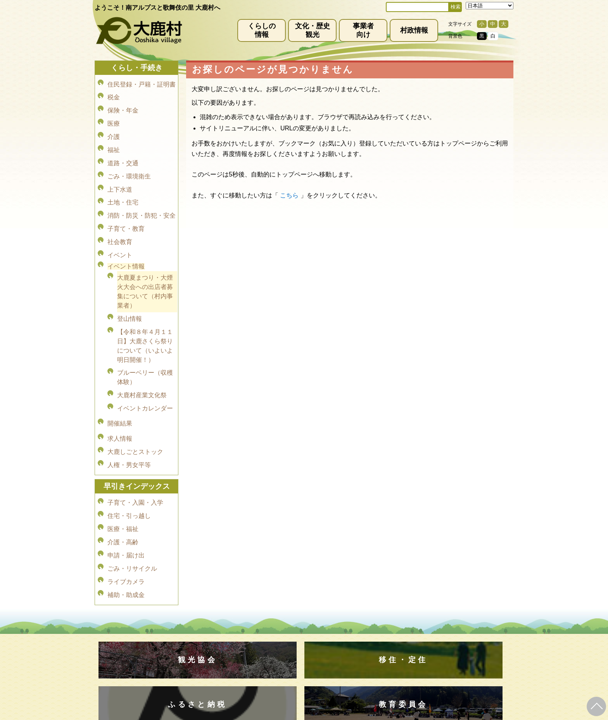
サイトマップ (316, 620)
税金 (113, 94)
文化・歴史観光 (312, 30)
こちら (289, 195)
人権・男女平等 (129, 409)
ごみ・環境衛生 (129, 159)
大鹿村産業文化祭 (142, 353)
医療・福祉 (122, 466)
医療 (113, 115)
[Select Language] (489, 5)
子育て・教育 (126, 202)
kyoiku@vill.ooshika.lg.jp (269, 678)
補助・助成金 (126, 521)
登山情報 (129, 283)
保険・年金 (122, 105)
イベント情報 (126, 234)
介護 (113, 126)
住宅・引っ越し (129, 455)
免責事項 (213, 620)
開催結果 (119, 375)
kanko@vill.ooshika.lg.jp (385, 649)
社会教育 (119, 213)
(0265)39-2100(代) (328, 672)
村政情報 (414, 30)
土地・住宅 (122, 181)
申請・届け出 (126, 488)
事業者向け (363, 30)
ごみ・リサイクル (132, 499)
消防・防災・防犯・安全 (141, 192)
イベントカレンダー (145, 364)
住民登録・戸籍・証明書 (141, 83)
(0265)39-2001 (313, 642)
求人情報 (119, 387)
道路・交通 (122, 148)
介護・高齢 (122, 477)
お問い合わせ (392, 620)
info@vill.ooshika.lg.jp (262, 649)
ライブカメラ (126, 510)
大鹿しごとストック (135, 398)
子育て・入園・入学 (135, 444)
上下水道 (119, 170)
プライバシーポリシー (262, 620)
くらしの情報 (262, 30)
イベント (119, 224)
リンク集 (354, 620)
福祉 (113, 137)
